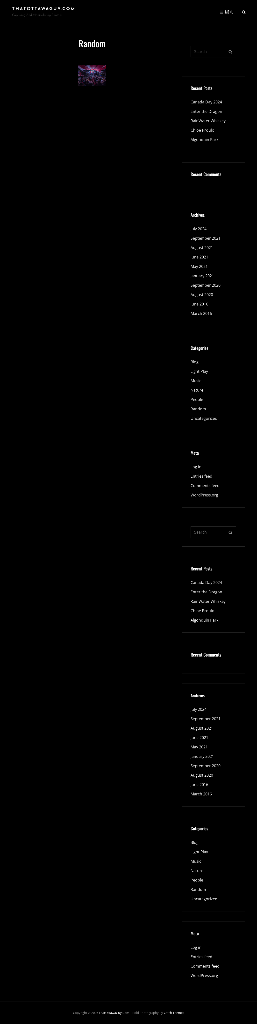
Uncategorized (204, 418)
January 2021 (202, 275)
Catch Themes (174, 1012)
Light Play (199, 371)
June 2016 (199, 304)
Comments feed (205, 485)
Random (198, 409)
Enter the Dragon (206, 111)
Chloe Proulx (202, 130)
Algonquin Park (204, 139)
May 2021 (199, 266)
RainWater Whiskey (208, 120)
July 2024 (199, 228)
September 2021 (206, 238)
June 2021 (199, 257)
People (197, 399)
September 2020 (206, 285)
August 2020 (202, 294)
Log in (196, 466)
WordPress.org (204, 495)
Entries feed (201, 476)
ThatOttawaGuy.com (43, 9)
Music (196, 380)
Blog (195, 362)
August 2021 (202, 247)
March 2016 (201, 313)
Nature (197, 390)
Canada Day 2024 (206, 102)
